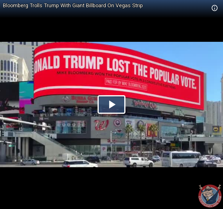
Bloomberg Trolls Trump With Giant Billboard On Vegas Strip (73, 5)
